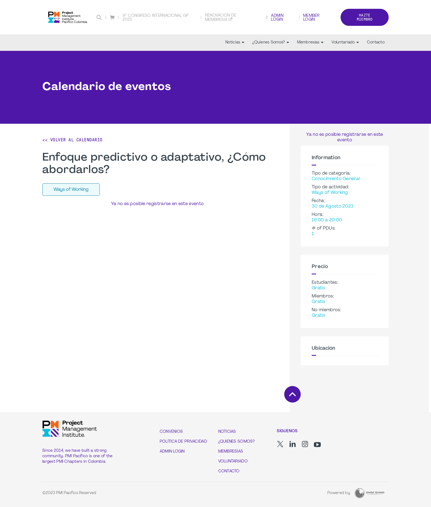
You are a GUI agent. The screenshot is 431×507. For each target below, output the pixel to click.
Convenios (171, 432)
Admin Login (277, 18)
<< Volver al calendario (72, 139)
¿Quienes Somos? (270, 42)
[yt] (317, 444)
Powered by (338, 493)
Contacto (376, 42)
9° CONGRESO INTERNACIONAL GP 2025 (156, 18)
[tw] (280, 444)
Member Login (311, 18)
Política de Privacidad (183, 442)
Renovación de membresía (220, 17)
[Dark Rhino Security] (369, 493)
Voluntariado (344, 42)
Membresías (310, 42)
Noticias (234, 42)
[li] (292, 444)
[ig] (305, 444)
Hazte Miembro (365, 17)
